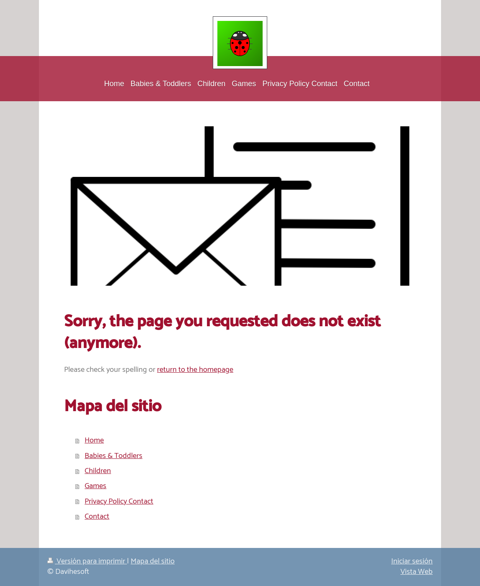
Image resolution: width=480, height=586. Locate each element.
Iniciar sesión (412, 561)
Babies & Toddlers (113, 456)
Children (98, 471)
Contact (97, 516)
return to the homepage (195, 369)
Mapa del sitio (153, 561)
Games (95, 486)
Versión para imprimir (87, 561)
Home (94, 440)
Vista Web (416, 572)
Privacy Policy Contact (119, 501)
